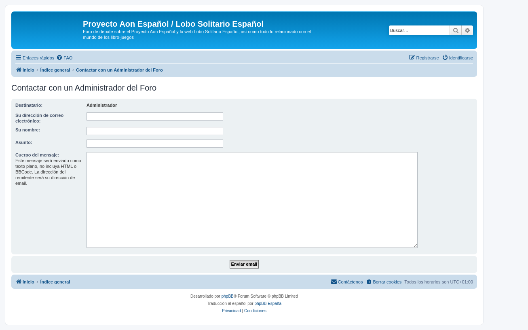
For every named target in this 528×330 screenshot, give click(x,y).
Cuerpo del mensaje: (37, 154)
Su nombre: (27, 129)
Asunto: (23, 142)
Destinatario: (28, 105)
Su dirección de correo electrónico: (39, 118)
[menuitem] (64, 58)
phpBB (228, 296)
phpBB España (267, 303)
